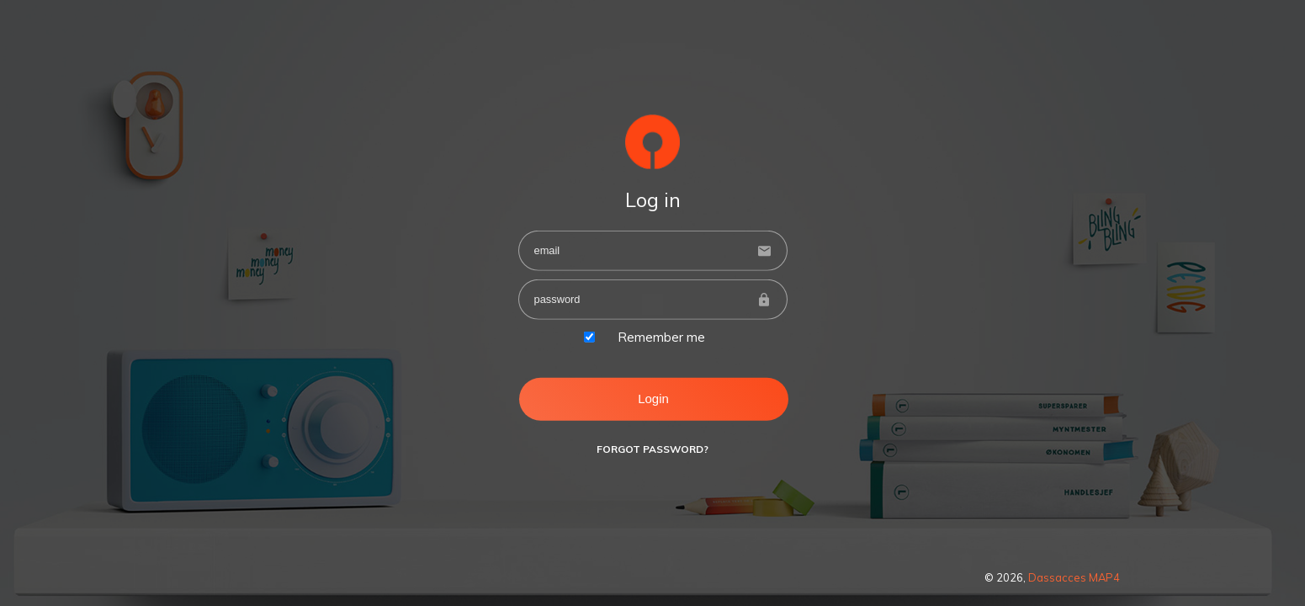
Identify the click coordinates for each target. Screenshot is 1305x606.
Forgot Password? (652, 449)
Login (653, 398)
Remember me (661, 337)
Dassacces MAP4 (1074, 577)
